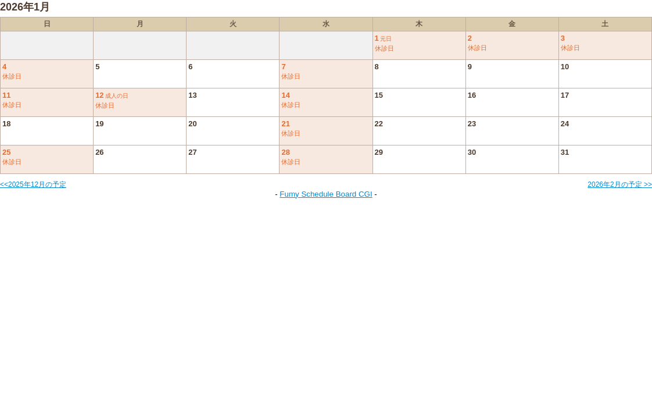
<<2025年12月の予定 (33, 184)
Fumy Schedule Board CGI (326, 194)
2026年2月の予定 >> (619, 184)
